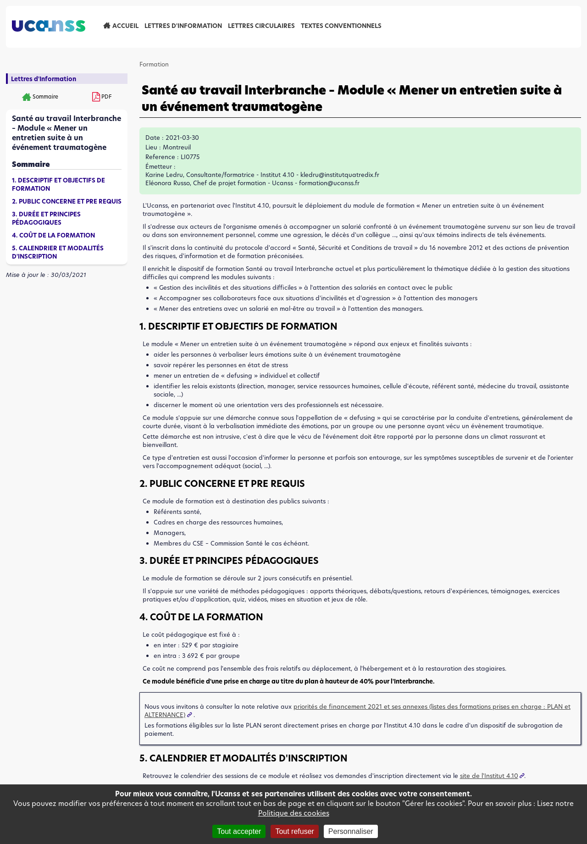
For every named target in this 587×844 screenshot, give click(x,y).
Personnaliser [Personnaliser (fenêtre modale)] (350, 831)
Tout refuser (294, 831)
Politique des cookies (293, 813)
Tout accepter (239, 831)
